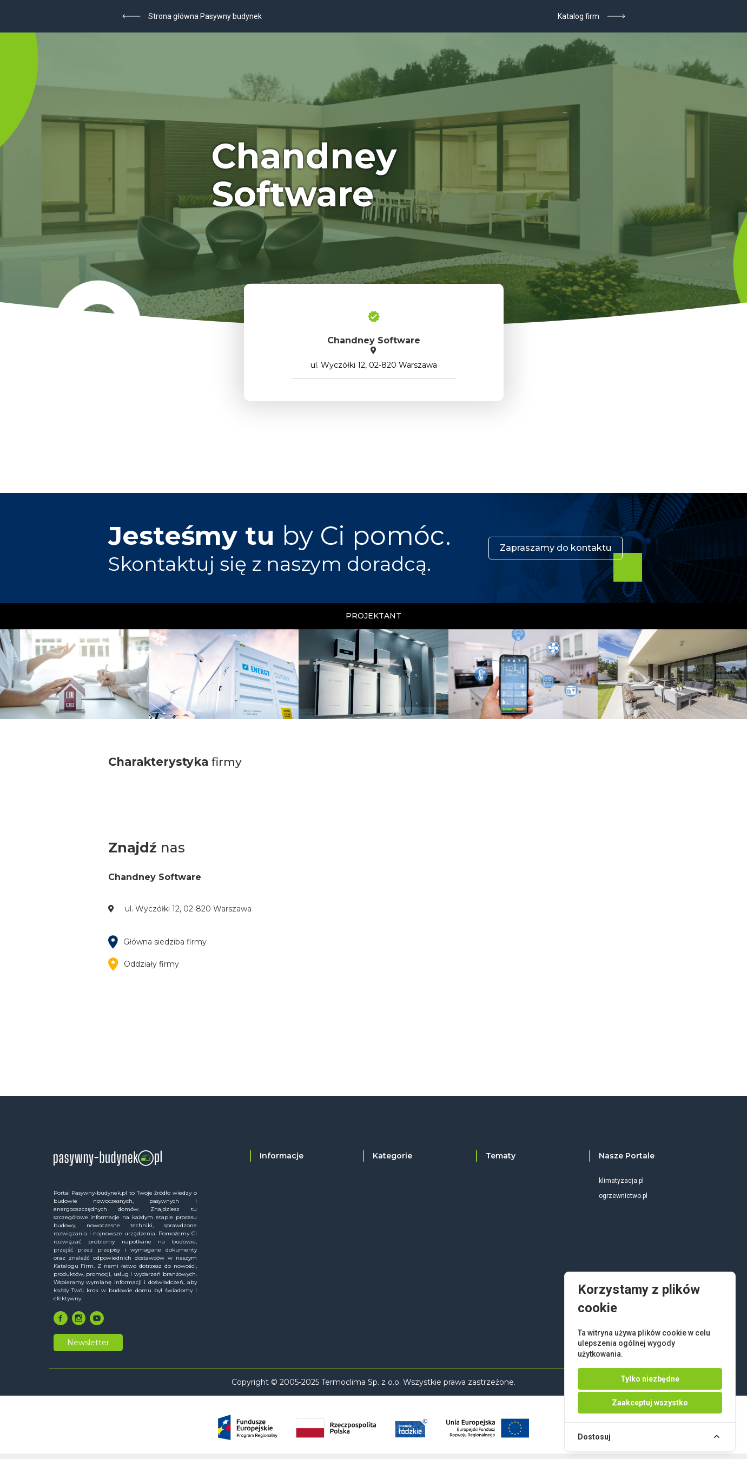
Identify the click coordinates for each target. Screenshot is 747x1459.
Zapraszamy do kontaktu (555, 548)
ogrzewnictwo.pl (623, 1196)
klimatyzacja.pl (621, 1180)
